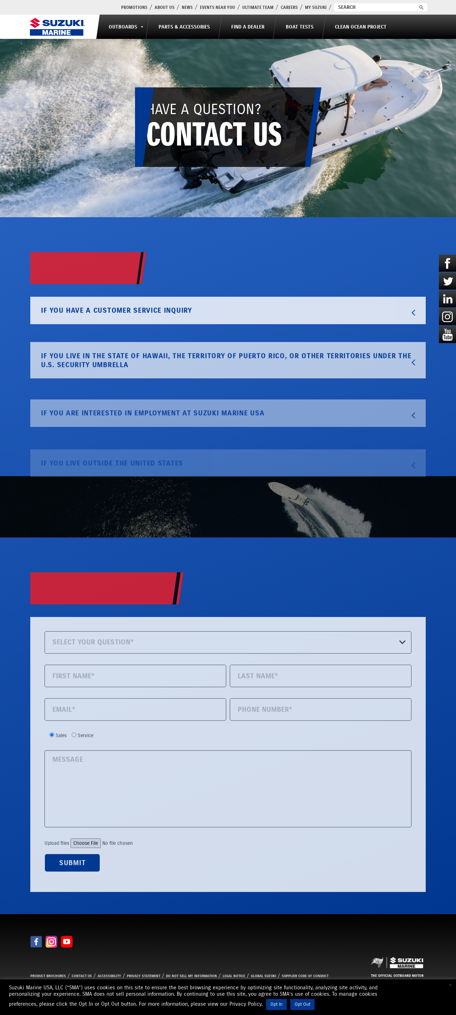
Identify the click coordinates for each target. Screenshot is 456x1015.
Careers (289, 7)
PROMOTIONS (134, 7)
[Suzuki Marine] (57, 27)
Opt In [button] (276, 1004)
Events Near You (217, 7)
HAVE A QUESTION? (214, 127)
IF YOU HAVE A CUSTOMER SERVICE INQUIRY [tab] (229, 337)
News (187, 7)
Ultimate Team (258, 7)
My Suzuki (316, 7)
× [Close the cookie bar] (450, 985)
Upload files (106, 870)
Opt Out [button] (302, 1004)
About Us (165, 7)
